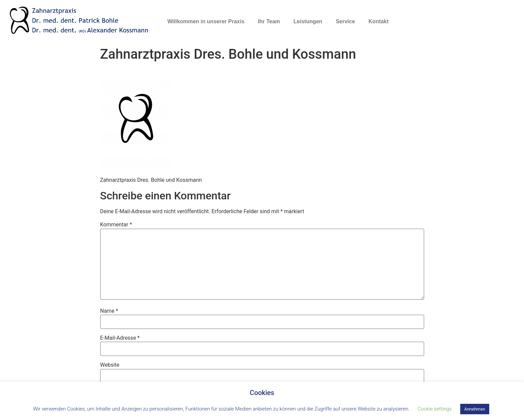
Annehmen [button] (474, 409)
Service (345, 21)
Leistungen (308, 21)
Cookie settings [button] (434, 409)
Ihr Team (269, 21)
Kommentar (116, 224)
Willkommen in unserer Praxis (205, 21)
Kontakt (378, 21)
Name (109, 311)
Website (109, 365)
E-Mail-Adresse (120, 338)
